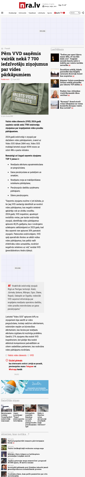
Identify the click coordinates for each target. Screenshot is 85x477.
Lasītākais (57, 49)
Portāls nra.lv (5, 79)
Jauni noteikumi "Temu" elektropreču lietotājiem (18, 417)
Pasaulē (7, 48)
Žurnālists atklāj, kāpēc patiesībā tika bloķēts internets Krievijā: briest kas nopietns (71, 72)
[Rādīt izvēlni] (2, 13)
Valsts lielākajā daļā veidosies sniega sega (26, 448)
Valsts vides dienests (16, 355)
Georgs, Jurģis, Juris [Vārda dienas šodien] (49, 6)
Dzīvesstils (22, 13)
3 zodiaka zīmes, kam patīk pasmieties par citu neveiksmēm (27, 475)
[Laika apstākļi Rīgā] (62, 5)
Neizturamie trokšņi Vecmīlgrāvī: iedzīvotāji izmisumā (6, 417)
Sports (49, 13)
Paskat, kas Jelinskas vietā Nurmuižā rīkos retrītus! (70, 93)
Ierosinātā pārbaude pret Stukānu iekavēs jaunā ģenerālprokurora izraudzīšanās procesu (28, 468)
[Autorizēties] (83, 13)
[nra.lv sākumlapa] (29, 5)
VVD (31, 355)
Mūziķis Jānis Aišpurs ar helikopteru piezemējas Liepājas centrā (24, 455)
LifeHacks (41, 13)
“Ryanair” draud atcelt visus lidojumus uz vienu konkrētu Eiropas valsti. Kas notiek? (71, 104)
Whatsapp (13, 369)
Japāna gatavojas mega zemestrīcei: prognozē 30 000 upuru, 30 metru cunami (27, 462)
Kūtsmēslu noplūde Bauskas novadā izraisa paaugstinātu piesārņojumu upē (31, 420)
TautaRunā (32, 13)
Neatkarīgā (12, 13)
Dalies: (16, 374)
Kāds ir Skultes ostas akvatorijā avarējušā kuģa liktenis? (42, 419)
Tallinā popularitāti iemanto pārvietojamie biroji (26, 442)
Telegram (29, 366)
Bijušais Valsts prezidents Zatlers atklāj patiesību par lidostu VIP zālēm (72, 82)
